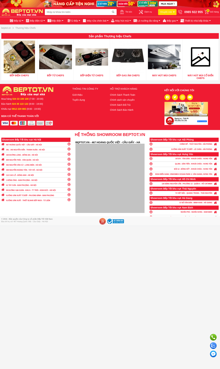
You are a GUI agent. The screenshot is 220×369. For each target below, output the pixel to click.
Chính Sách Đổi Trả (120, 105)
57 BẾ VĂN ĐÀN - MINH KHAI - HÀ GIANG (184, 202)
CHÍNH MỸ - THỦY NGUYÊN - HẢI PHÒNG (184, 144)
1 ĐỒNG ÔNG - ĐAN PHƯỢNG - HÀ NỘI (35, 179)
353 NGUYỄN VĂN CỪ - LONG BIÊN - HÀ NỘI (35, 164)
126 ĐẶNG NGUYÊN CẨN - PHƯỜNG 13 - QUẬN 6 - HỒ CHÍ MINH (184, 184)
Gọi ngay (213, 337)
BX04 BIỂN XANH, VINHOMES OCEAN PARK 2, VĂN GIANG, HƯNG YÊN (184, 174)
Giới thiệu (77, 95)
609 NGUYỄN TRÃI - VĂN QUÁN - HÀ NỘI (35, 159)
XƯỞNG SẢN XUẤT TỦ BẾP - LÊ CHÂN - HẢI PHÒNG (184, 149)
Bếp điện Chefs (19, 75)
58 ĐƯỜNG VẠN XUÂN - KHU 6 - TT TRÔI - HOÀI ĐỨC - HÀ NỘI (35, 189)
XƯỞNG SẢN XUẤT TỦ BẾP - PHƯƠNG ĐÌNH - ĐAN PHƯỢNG (35, 195)
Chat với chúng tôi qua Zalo (213, 345)
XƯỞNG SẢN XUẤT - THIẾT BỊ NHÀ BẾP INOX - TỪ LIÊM (35, 200)
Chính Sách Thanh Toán (122, 95)
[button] (195, 21)
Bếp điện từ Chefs (91, 75)
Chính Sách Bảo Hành (122, 110)
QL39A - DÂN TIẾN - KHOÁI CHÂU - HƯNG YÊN (184, 164)
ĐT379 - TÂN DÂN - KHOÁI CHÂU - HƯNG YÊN (184, 158)
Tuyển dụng (78, 100)
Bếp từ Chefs (55, 75)
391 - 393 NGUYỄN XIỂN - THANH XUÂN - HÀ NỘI (35, 149)
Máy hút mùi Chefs (164, 75)
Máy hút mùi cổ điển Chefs (200, 76)
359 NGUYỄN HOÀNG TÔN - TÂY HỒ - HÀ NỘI (35, 169)
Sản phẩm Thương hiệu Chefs (110, 36)
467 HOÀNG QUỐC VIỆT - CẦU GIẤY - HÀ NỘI (35, 144)
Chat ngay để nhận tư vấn (213, 354)
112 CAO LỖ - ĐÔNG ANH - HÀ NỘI (35, 174)
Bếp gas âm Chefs (128, 75)
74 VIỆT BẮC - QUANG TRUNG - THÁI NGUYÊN (184, 193)
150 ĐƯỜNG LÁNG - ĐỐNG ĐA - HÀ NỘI (35, 154)
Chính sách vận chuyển (122, 100)
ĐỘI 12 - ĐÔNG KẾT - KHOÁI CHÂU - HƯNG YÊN (184, 169)
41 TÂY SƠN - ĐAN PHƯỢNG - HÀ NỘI (35, 184)
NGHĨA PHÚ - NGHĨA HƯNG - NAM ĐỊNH (184, 212)
